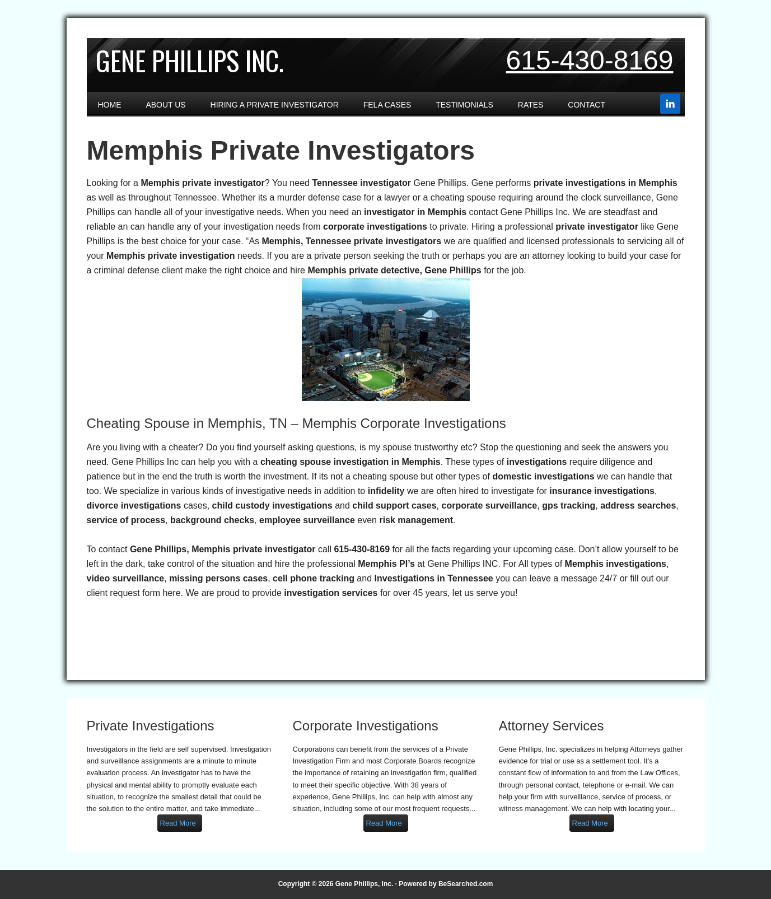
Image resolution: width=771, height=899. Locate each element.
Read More (178, 823)
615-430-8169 (590, 60)
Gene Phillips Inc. (190, 60)
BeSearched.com (465, 884)
